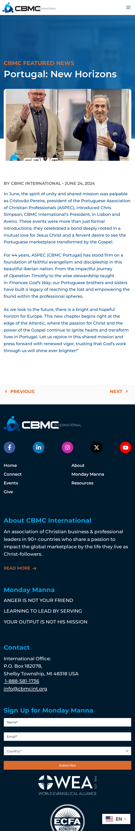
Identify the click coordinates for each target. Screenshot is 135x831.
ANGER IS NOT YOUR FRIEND (38, 600)
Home (10, 465)
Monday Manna (87, 474)
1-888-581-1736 (21, 681)
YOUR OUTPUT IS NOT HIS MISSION (45, 622)
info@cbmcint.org (25, 688)
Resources (82, 483)
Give (8, 491)
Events (11, 483)
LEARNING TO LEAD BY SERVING (43, 611)
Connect (13, 474)
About (78, 465)
